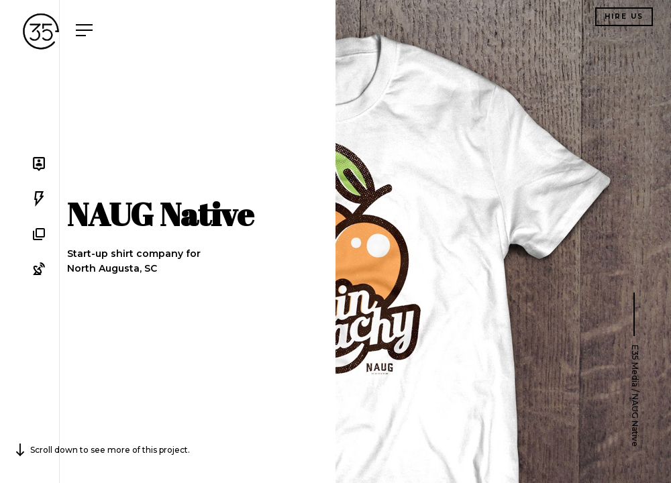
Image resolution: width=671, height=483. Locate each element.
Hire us (624, 16)
